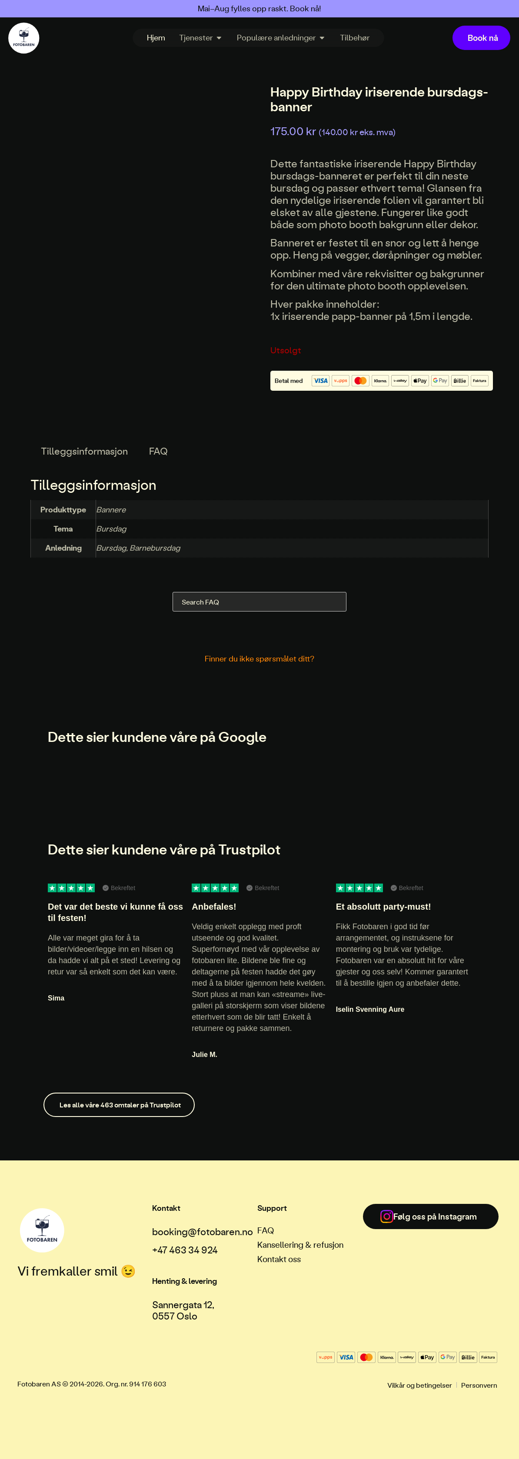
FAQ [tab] (158, 451)
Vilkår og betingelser (419, 1384)
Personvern (479, 1384)
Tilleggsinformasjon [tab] (84, 451)
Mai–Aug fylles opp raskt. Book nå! (259, 8)
